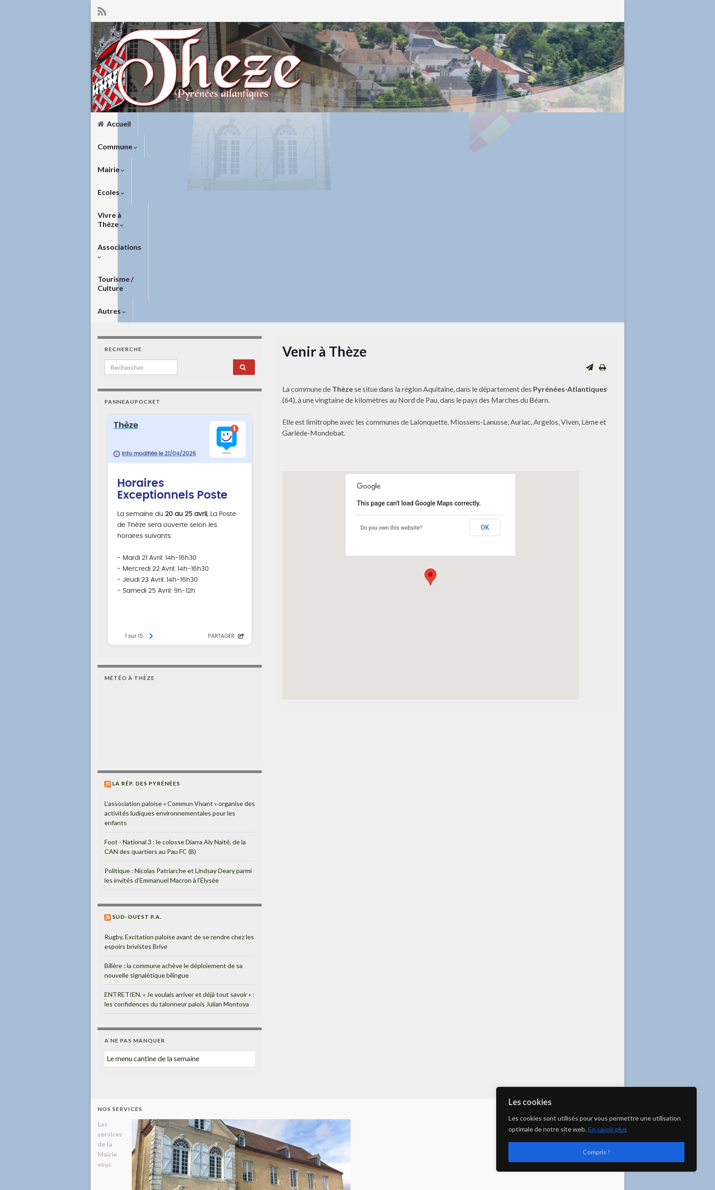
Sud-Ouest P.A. (137, 729)
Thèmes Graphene (173, 1178)
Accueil (114, 123)
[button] (430, 389)
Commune (165, 123)
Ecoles (253, 123)
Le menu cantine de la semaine (153, 871)
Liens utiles (415, 1170)
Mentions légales (466, 1170)
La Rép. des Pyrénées (146, 596)
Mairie (212, 123)
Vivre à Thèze (306, 123)
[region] (596, 1129)
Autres (500, 123)
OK (485, 340)
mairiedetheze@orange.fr (153, 1146)
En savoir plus (607, 1129)
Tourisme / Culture (440, 123)
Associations (370, 123)
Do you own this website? (392, 340)
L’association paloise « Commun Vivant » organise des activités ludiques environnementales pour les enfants (179, 625)
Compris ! (596, 1152)
